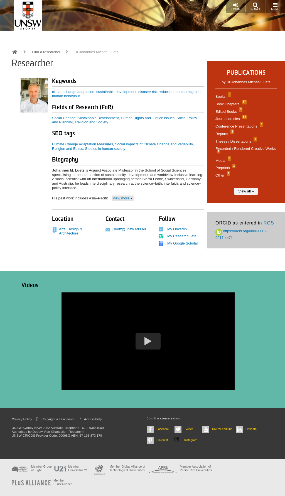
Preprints (224, 168)
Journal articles (230, 119)
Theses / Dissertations (235, 141)
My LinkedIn (177, 229)
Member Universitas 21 (78, 468)
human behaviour (66, 96)
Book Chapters (230, 104)
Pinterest (162, 440)
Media (222, 160)
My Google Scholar (182, 243)
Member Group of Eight (41, 468)
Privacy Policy (22, 419)
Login (235, 6)
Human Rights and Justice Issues (148, 118)
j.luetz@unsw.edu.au (129, 229)
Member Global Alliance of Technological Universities (127, 468)
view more (121, 198)
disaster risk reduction (155, 92)
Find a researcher (46, 52)
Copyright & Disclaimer (58, 419)
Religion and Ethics (67, 148)
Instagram (190, 440)
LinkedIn (251, 429)
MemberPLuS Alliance (62, 482)
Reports (223, 134)
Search (255, 6)
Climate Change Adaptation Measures (82, 144)
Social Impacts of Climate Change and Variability (154, 144)
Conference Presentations (238, 126)
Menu (275, 6)
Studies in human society (105, 148)
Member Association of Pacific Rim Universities (196, 468)
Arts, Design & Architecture (70, 231)
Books (222, 96)
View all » (246, 191)
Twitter (188, 429)
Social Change (64, 118)
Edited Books (228, 111)
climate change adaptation (73, 92)
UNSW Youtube (222, 429)
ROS (269, 223)
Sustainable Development (98, 118)
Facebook (162, 429)
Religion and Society (91, 122)
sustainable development (116, 92)
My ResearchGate (181, 236)
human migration (189, 92)
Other (222, 175)
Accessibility (93, 419)
